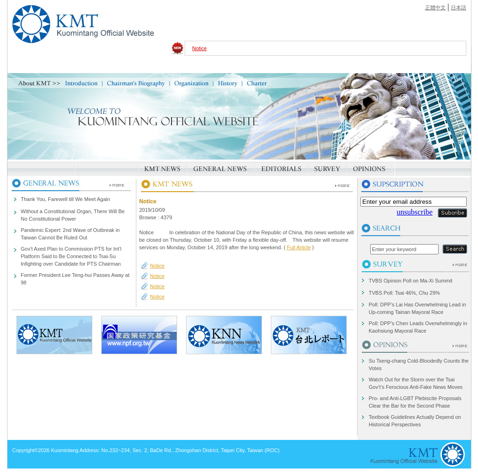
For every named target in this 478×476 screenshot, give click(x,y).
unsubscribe (415, 212)
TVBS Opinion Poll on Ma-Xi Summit (411, 280)
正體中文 (435, 7)
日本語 (458, 7)
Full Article (299, 247)
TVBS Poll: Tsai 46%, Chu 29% (404, 293)
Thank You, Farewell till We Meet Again (65, 199)
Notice (199, 48)
